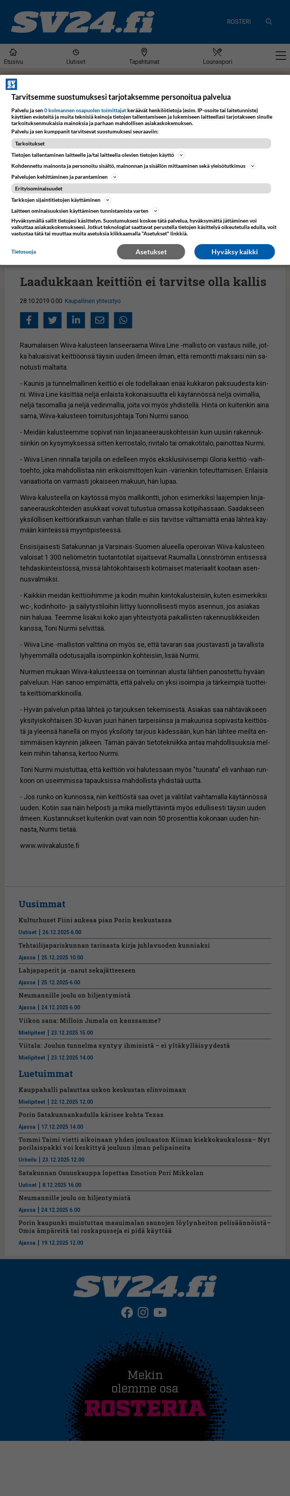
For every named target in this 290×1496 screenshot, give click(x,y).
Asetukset (151, 252)
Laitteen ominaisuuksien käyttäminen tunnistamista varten (85, 210)
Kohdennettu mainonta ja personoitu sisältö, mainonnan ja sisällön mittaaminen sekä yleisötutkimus (133, 165)
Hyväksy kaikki (234, 252)
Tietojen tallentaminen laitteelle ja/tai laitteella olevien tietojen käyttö (98, 155)
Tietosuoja (23, 251)
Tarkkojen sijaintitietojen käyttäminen (61, 199)
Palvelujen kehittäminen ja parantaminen (64, 176)
